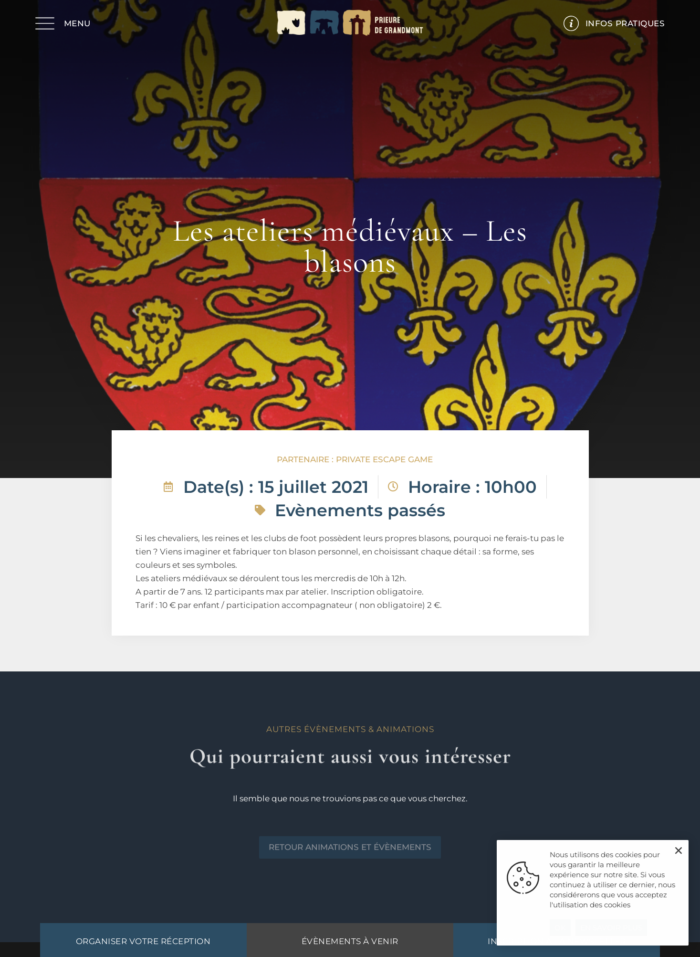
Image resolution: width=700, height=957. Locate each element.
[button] (678, 850)
